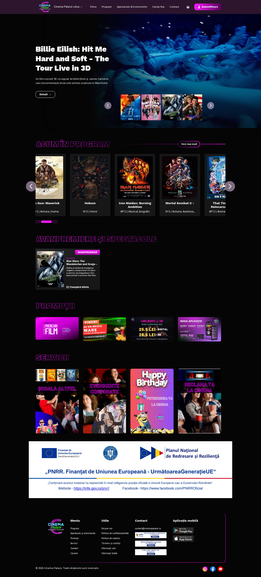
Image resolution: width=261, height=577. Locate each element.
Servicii (73, 544)
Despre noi (106, 529)
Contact (173, 6)
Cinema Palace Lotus (68, 6)
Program (107, 6)
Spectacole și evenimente (82, 534)
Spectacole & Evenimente (131, 6)
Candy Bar (157, 6)
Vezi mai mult (189, 144)
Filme (93, 6)
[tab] (38, 224)
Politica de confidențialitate (114, 534)
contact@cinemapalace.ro (147, 529)
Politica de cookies (110, 539)
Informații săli (108, 549)
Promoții (74, 539)
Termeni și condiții (110, 544)
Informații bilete (109, 553)
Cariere (73, 553)
